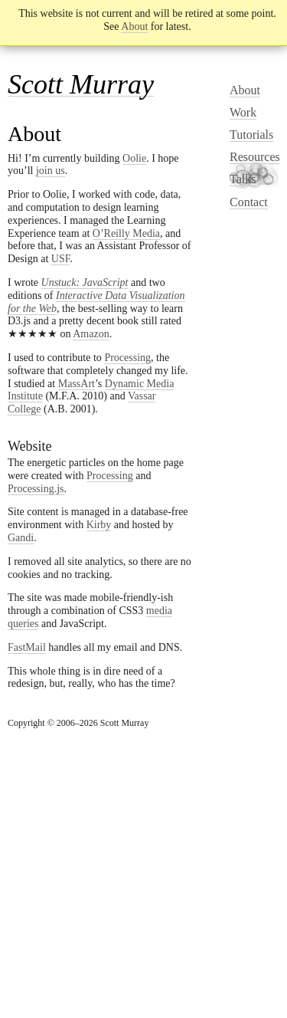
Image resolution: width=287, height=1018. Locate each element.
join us (50, 170)
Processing (127, 357)
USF (60, 258)
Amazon (91, 334)
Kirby (99, 524)
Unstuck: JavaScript (85, 282)
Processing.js (36, 488)
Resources (255, 156)
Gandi (21, 537)
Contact (249, 202)
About (134, 26)
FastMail (27, 647)
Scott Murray (81, 85)
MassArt (76, 383)
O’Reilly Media (126, 233)
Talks (243, 179)
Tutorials (251, 134)
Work (243, 112)
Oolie (134, 158)
